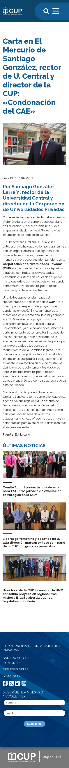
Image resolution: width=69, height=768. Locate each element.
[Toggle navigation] (55, 10)
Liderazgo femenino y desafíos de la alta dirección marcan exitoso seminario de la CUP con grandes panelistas (34, 542)
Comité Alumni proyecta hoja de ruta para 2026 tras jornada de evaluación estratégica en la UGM (32, 491)
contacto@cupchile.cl (16, 668)
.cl (52, 757)
